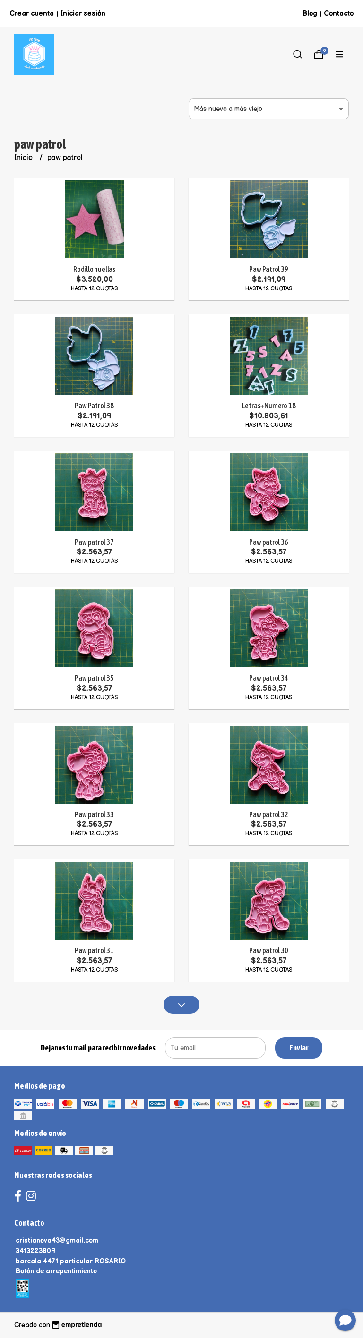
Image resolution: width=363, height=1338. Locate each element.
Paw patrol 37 (94, 542)
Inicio (24, 157)
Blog (309, 13)
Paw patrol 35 (94, 678)
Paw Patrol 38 (94, 405)
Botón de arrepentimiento (56, 1271)
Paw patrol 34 (268, 678)
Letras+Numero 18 (269, 405)
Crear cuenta (31, 13)
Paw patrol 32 (268, 814)
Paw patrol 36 (268, 542)
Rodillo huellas (94, 269)
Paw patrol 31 (94, 950)
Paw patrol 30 (268, 950)
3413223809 (35, 1251)
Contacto (339, 13)
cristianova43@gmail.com (57, 1240)
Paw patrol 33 (94, 814)
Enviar (298, 1047)
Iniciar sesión (82, 13)
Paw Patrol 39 (268, 269)
